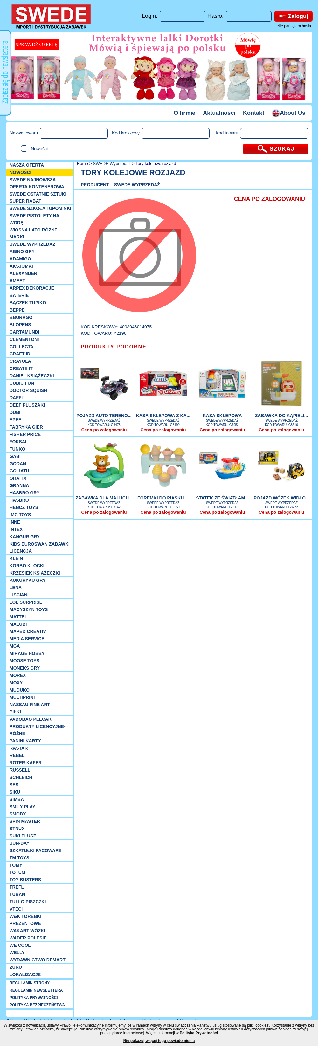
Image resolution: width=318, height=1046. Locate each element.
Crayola (20, 361)
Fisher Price (25, 434)
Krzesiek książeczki (35, 572)
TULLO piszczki (28, 901)
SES (14, 784)
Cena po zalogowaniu (104, 429)
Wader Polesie (28, 937)
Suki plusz (23, 835)
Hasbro (19, 500)
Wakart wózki (27, 930)
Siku (15, 792)
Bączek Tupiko (28, 302)
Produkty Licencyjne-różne (38, 730)
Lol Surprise (26, 602)
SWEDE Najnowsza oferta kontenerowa (37, 183)
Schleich (21, 777)
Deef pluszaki (27, 405)
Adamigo (20, 258)
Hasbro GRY (24, 492)
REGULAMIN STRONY (30, 983)
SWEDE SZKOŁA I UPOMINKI (40, 208)
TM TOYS (19, 857)
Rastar (19, 748)
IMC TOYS (20, 514)
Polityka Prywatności (199, 1033)
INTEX (16, 529)
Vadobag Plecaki (31, 719)
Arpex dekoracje (32, 288)
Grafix (18, 478)
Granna (19, 485)
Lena (16, 587)
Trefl (17, 887)
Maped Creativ (28, 631)
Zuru (16, 967)
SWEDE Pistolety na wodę (34, 219)
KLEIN (16, 558)
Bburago (21, 317)
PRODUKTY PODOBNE (114, 346)
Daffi (16, 397)
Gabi (15, 456)
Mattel (18, 616)
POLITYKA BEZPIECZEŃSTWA (37, 1005)
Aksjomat (22, 266)
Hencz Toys (24, 507)
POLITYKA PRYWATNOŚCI (34, 997)
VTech (17, 909)
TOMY (16, 865)
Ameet (17, 280)
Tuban (17, 894)
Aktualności (219, 113)
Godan (18, 463)
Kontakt (253, 113)
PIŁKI (15, 711)
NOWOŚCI (20, 172)
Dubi (15, 412)
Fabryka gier (26, 427)
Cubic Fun (22, 383)
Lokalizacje (25, 974)
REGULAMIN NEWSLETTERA (36, 990)
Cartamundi (24, 331)
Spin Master (25, 821)
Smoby (18, 813)
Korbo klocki (27, 565)
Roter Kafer (26, 762)
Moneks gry (25, 668)
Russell (20, 770)
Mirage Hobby (27, 653)
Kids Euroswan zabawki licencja (40, 547)
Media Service (27, 638)
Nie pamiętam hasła (294, 26)
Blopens (20, 324)
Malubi (18, 624)
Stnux (17, 828)
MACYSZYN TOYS (29, 609)
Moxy (16, 682)
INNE (15, 522)
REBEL (17, 755)
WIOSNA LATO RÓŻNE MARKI (34, 233)
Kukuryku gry (27, 580)
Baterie (19, 295)
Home (82, 163)
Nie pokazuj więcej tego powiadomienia (159, 1040)
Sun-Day (20, 843)
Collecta (21, 346)
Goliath (19, 470)
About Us (288, 113)
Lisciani (19, 594)
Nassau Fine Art (30, 704)
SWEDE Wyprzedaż (32, 244)
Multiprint (23, 697)
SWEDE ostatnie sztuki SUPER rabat (38, 197)
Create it (21, 368)
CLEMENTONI (24, 339)
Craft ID (20, 353)
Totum (17, 872)
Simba (17, 799)
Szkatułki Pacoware (36, 850)
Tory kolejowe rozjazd (155, 163)
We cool (20, 945)
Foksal (19, 441)
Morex (18, 675)
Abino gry (22, 251)
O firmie (184, 113)
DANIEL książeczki (32, 375)
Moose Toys (24, 660)
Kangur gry (25, 536)
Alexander (23, 273)
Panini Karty (25, 740)
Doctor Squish (28, 390)
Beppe (17, 310)
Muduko (20, 689)
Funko (17, 448)
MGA (15, 646)
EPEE (15, 419)
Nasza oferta (27, 165)
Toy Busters (25, 879)
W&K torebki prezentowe (25, 920)
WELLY (17, 952)
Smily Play (22, 806)
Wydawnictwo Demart (38, 959)
